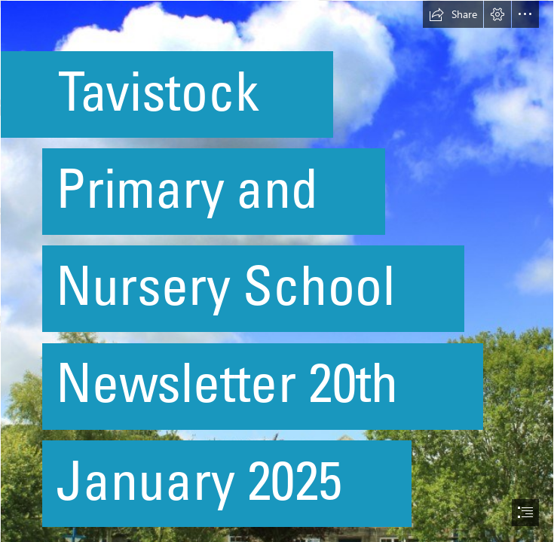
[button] (453, 14)
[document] (277, 271)
